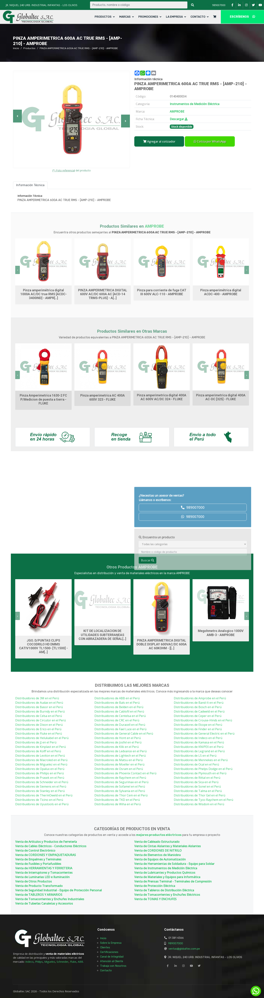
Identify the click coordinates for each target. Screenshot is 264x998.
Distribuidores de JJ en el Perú (35, 742)
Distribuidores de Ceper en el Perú (197, 716)
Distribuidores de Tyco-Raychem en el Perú (203, 800)
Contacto (198, 16)
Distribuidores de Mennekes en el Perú (201, 760)
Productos (103, 16)
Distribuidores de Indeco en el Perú (198, 738)
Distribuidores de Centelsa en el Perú (120, 716)
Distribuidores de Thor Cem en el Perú (121, 795)
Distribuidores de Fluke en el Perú (38, 733)
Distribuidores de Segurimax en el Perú (121, 782)
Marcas (125, 16)
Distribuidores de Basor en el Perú (39, 707)
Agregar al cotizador (159, 141)
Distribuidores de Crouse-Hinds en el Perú (203, 720)
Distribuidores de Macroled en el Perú (41, 760)
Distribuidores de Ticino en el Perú (39, 800)
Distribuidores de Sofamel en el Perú (119, 786)
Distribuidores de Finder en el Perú (198, 729)
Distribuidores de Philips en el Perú (39, 773)
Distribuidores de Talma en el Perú (198, 791)
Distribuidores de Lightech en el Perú (120, 756)
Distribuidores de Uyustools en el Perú (42, 804)
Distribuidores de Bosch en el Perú (198, 707)
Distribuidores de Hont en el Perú (117, 738)
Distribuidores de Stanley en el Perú (40, 791)
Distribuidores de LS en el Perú (195, 756)
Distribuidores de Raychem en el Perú (120, 778)
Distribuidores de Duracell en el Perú (119, 725)
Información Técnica (30, 185)
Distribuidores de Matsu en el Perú (118, 760)
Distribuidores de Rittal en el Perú (197, 778)
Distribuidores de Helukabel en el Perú (42, 738)
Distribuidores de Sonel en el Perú (197, 786)
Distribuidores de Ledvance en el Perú (120, 751)
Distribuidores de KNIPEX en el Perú (198, 747)
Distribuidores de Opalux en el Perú (39, 769)
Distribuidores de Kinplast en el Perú (40, 747)
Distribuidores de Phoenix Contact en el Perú (125, 773)
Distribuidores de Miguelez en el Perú (41, 764)
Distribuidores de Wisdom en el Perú (199, 804)
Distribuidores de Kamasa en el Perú (199, 742)
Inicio (16, 48)
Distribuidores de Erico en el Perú (38, 729)
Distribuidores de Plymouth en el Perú (200, 773)
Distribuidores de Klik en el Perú (116, 747)
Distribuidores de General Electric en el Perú (204, 733)
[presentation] (17, 270)
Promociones (148, 16)
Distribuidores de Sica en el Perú (196, 782)
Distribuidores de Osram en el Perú (118, 769)
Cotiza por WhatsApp (210, 141)
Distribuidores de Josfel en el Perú (117, 742)
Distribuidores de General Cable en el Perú (123, 733)
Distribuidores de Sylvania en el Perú (119, 791)
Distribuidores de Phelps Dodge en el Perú (203, 769)
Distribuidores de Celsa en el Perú (38, 716)
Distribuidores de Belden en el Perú (118, 707)
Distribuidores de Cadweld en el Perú (199, 711)
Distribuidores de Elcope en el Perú (198, 725)
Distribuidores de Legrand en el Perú (199, 751)
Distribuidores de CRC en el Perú (116, 720)
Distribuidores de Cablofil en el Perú (119, 711)
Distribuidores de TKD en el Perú (117, 800)
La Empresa (174, 16)
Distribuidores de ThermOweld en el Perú (43, 795)
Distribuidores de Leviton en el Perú (40, 756)
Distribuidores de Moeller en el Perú (119, 764)
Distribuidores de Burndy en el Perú (40, 711)
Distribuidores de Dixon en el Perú (39, 725)
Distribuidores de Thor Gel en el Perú (199, 795)
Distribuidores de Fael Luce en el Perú (120, 729)
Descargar (179, 119)
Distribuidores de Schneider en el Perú (41, 782)
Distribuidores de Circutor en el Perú (40, 720)
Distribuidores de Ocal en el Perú (196, 764)
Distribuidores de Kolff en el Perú (38, 751)
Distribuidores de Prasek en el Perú (39, 778)
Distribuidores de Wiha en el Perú (117, 804)
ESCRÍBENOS (242, 16)
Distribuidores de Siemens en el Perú (40, 786)
